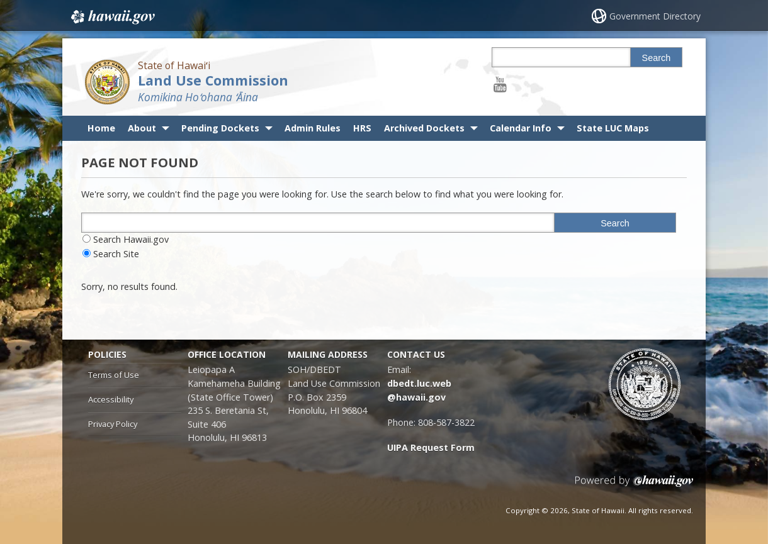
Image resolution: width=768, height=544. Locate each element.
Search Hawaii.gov (131, 239)
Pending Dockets (220, 128)
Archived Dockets (424, 128)
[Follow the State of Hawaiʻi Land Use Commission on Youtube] (500, 84)
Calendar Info (520, 128)
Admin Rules (313, 128)
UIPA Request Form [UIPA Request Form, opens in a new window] (431, 447)
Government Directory (655, 16)
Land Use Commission (213, 80)
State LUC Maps (613, 128)
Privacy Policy (112, 424)
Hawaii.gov (111, 17)
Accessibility (110, 399)
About (142, 128)
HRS (362, 128)
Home (101, 128)
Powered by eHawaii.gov (634, 485)
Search (656, 58)
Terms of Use (113, 374)
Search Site (116, 254)
